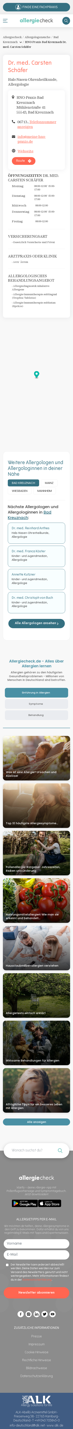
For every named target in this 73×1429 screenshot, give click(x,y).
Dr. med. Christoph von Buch (32, 598)
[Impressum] (37, 1344)
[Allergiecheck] (36, 20)
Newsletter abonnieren (36, 1292)
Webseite (25, 151)
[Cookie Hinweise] (36, 1352)
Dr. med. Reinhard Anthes (30, 528)
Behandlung (36, 715)
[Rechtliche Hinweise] (36, 1360)
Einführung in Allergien (36, 692)
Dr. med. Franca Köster (29, 551)
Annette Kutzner (23, 574)
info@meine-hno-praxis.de (32, 139)
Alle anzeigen (36, 1122)
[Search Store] (66, 21)
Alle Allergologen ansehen (36, 623)
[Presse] (36, 1336)
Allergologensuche (37, 37)
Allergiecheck (12, 37)
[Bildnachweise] (36, 1368)
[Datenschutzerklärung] (36, 1376)
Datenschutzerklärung (37, 1279)
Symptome (36, 703)
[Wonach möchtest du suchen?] (60, 1150)
